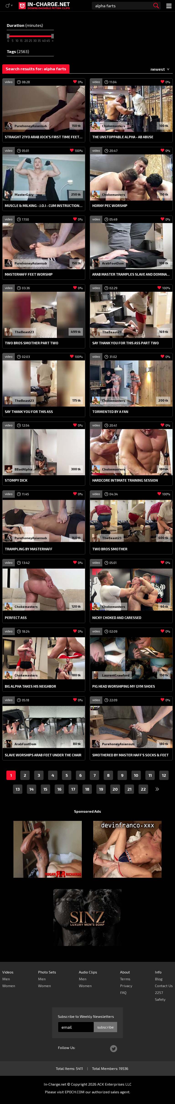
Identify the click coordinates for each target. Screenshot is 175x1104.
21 (129, 789)
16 (59, 789)
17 (73, 789)
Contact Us (164, 985)
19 (101, 789)
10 (136, 775)
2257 (159, 992)
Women (8, 985)
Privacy (126, 985)
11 (150, 775)
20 (115, 789)
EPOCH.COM (75, 1092)
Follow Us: (66, 1047)
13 (18, 789)
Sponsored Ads (87, 811)
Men (6, 979)
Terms (125, 979)
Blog (158, 979)
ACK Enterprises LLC (114, 1084)
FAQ (123, 992)
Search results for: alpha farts (36, 68)
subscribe (105, 1027)
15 (45, 789)
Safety (160, 999)
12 (164, 775)
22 (143, 789)
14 (31, 789)
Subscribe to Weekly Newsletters (86, 1016)
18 (87, 789)
